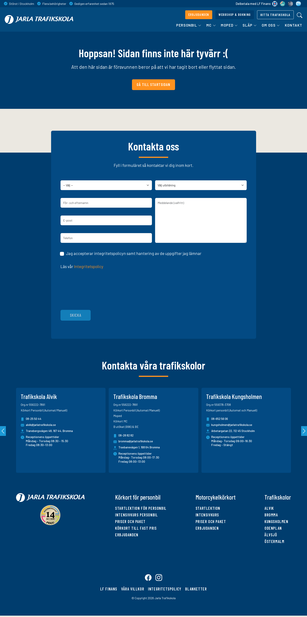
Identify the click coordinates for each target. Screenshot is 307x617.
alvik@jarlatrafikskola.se (40, 425)
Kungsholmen (276, 521)
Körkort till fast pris (136, 528)
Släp (250, 25)
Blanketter (196, 590)
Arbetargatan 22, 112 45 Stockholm (234, 431)
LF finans (108, 590)
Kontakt (293, 25)
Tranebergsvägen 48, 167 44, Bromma (51, 431)
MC (211, 25)
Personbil (189, 25)
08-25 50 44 (31, 419)
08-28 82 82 (123, 436)
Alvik (269, 508)
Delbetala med (256, 3)
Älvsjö (271, 534)
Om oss (271, 25)
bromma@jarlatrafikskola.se (134, 441)
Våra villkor (132, 590)
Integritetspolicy (88, 266)
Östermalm (274, 541)
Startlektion (208, 508)
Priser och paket (130, 521)
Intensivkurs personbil (136, 514)
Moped (229, 25)
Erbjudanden (126, 534)
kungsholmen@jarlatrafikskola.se (231, 425)
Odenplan (273, 528)
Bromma (271, 514)
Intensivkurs (207, 514)
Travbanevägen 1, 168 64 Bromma (140, 447)
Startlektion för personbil (141, 508)
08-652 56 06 (217, 419)
